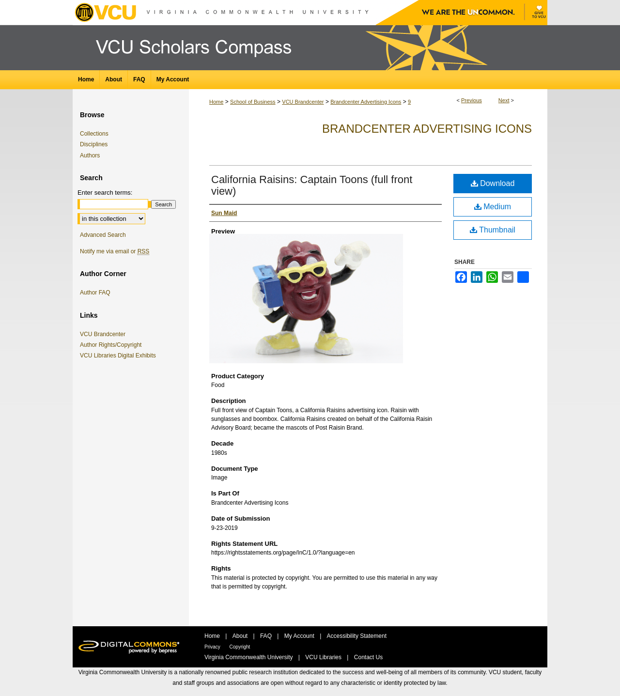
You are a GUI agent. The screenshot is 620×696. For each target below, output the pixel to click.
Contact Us (368, 657)
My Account (300, 636)
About (240, 636)
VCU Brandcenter (303, 102)
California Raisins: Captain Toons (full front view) (311, 185)
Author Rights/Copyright (112, 344)
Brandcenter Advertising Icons (365, 102)
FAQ (266, 636)
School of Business (253, 102)
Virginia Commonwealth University (249, 657)
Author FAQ (95, 292)
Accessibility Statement (357, 636)
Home (216, 102)
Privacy (213, 647)
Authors (90, 155)
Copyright (240, 647)
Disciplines (94, 144)
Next (504, 100)
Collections (94, 133)
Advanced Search (103, 235)
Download (493, 183)
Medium (492, 206)
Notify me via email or (114, 251)
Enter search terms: (105, 192)
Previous (471, 100)
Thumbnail (492, 230)
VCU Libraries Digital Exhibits (119, 355)
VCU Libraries (324, 657)
